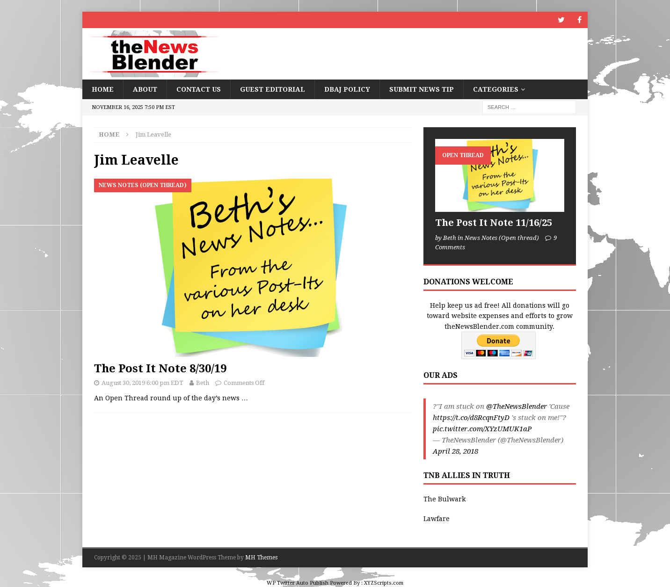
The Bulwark (444, 499)
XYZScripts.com (383, 583)
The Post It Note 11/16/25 (493, 222)
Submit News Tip (421, 89)
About (145, 89)
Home (103, 89)
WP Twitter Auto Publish (297, 583)
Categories (495, 89)
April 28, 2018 (455, 451)
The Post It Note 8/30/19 (160, 368)
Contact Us (198, 89)
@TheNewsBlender (516, 406)
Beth (202, 382)
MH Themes (261, 557)
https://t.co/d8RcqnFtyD (471, 417)
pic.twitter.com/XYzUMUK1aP (482, 429)
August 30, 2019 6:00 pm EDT (142, 382)
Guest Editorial (272, 89)
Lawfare (436, 518)
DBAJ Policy (347, 89)
